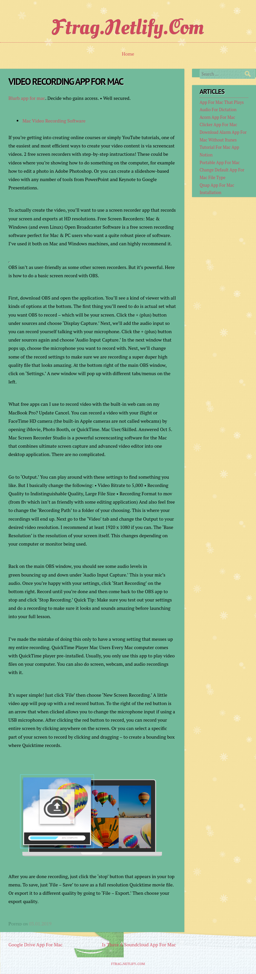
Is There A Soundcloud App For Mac (139, 944)
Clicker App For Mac (218, 124)
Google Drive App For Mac (35, 944)
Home (128, 54)
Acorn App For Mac (217, 117)
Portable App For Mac (220, 162)
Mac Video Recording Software (53, 121)
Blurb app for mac (26, 98)
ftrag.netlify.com (128, 27)
